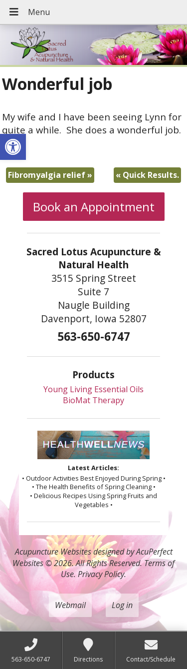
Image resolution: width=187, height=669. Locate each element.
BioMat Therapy (93, 400)
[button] (13, 147)
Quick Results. (147, 174)
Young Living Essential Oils (93, 389)
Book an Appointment (94, 206)
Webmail (70, 605)
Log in (122, 605)
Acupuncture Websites (53, 551)
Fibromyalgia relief (50, 174)
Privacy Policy (101, 574)
